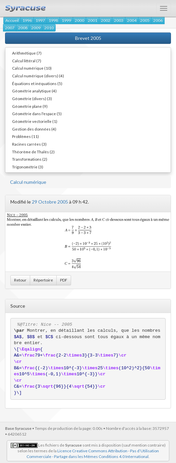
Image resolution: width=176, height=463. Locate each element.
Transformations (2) (29, 159)
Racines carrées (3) (29, 144)
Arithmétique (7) (27, 53)
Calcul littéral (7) (26, 60)
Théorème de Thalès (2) (33, 151)
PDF (63, 280)
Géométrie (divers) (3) (32, 98)
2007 (9, 27)
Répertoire (43, 280)
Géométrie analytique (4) (34, 90)
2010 (49, 27)
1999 (66, 20)
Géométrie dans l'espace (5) (37, 113)
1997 (40, 20)
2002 (105, 20)
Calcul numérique (28, 182)
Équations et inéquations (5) (37, 83)
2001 (92, 20)
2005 (145, 20)
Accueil (12, 20)
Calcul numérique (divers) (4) (38, 75)
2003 (118, 20)
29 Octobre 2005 (50, 202)
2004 (131, 20)
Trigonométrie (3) (27, 166)
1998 (53, 20)
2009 (36, 27)
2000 (79, 20)
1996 (27, 20)
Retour (20, 280)
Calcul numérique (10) (32, 68)
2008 (22, 27)
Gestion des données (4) (34, 129)
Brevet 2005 (88, 38)
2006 (158, 20)
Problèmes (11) (25, 136)
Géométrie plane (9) (30, 106)
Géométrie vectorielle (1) (34, 121)
